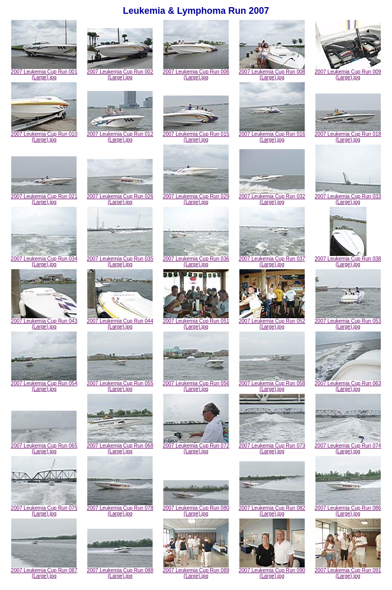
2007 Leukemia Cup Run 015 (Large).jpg (196, 135)
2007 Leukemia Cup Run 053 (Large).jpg (348, 321)
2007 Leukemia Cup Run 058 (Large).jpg (272, 384)
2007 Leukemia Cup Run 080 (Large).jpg (196, 508)
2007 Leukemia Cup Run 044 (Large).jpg (120, 321)
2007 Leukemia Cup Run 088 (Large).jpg (120, 571)
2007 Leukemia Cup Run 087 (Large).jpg (44, 571)
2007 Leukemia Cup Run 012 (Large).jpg (120, 135)
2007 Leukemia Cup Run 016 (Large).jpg (272, 135)
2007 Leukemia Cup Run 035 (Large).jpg (120, 259)
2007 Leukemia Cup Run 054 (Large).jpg (44, 384)
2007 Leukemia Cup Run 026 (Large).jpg (120, 197)
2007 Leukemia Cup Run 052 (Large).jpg (272, 321)
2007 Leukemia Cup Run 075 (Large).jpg (44, 508)
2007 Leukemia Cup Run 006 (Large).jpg (196, 72)
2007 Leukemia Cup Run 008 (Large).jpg (272, 72)
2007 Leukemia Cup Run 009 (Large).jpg (348, 72)
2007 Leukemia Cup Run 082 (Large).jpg (272, 508)
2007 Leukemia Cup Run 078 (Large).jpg (120, 508)
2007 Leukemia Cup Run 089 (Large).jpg (196, 571)
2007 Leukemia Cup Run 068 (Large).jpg (120, 446)
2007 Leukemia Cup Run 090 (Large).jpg (272, 571)
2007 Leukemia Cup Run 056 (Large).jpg (196, 384)
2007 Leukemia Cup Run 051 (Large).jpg (196, 321)
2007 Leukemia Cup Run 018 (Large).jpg (348, 135)
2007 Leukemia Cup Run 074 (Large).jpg (348, 446)
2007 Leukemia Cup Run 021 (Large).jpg (44, 197)
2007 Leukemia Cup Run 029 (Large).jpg (196, 197)
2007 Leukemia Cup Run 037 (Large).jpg (272, 259)
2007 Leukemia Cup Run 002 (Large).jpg (120, 72)
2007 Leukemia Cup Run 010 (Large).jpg (44, 135)
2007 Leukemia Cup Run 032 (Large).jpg (272, 197)
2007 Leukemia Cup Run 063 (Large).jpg (348, 384)
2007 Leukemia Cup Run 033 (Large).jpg (348, 197)
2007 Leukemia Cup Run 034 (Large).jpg (44, 259)
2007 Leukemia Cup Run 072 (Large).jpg (196, 446)
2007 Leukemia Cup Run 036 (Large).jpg (196, 259)
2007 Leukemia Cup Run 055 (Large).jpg (120, 384)
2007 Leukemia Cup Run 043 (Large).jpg (44, 321)
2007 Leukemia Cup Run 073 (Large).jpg (272, 446)
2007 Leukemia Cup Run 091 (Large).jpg (348, 571)
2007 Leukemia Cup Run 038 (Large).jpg (348, 259)
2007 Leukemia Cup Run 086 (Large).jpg (348, 508)
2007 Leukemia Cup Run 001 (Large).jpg (44, 72)
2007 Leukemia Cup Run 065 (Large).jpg (44, 446)
